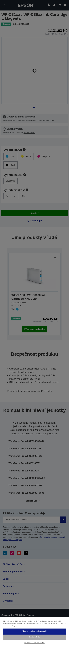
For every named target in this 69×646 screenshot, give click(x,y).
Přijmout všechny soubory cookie (34, 631)
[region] (34, 631)
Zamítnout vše (34, 637)
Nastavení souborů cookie (34, 643)
